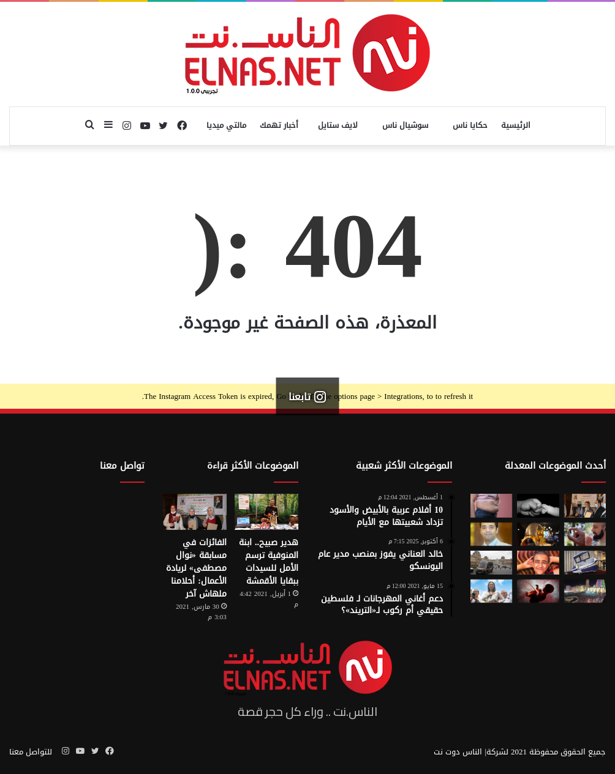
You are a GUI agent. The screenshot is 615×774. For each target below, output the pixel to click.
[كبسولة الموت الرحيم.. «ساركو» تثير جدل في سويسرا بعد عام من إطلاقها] (585, 563)
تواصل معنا (122, 465)
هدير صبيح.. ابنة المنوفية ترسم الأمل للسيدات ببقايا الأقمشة (268, 561)
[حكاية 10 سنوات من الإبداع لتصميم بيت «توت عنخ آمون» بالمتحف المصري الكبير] (538, 534)
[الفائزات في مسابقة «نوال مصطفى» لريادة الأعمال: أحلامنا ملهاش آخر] (195, 512)
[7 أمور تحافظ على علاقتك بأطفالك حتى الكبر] (538, 506)
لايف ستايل (338, 125)
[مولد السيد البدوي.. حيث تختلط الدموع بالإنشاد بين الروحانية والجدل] (585, 591)
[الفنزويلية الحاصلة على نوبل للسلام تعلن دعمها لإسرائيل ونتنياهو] (491, 591)
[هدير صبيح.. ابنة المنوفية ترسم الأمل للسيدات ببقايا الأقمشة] (266, 512)
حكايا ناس (470, 125)
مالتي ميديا (226, 125)
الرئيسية (515, 125)
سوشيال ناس (405, 125)
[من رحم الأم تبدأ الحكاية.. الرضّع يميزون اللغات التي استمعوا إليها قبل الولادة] (538, 591)
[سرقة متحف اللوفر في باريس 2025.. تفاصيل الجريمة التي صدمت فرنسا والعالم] (491, 563)
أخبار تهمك (279, 125)
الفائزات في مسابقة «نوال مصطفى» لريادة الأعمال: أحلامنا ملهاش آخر (196, 568)
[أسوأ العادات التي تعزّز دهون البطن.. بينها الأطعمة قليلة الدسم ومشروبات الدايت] (491, 506)
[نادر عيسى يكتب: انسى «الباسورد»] (491, 534)
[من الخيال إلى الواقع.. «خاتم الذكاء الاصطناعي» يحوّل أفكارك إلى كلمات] (585, 534)
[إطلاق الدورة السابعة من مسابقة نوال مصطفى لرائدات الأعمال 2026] (585, 506)
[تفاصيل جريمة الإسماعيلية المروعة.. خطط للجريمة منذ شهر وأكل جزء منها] (538, 563)
